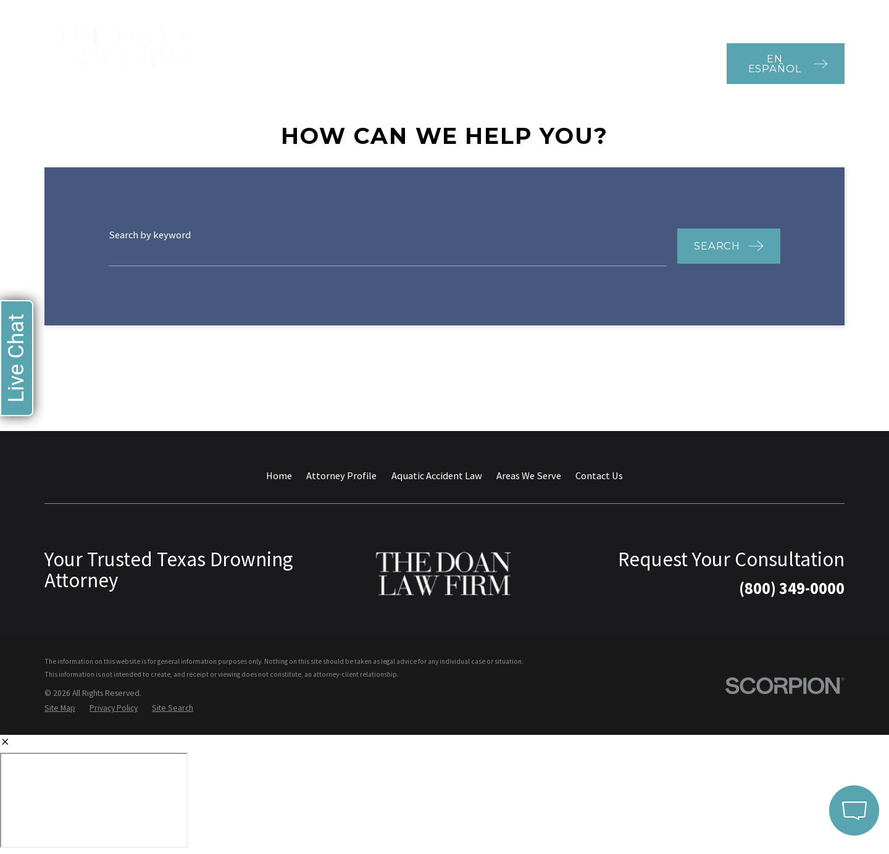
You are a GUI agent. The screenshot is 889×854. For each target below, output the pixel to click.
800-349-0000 (796, 16)
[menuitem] (59, 708)
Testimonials (472, 16)
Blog (633, 16)
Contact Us (599, 475)
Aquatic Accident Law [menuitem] (385, 63)
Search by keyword (150, 234)
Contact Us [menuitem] (686, 63)
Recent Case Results (561, 16)
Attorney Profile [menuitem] (291, 63)
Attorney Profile (341, 475)
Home (279, 475)
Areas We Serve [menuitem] (464, 63)
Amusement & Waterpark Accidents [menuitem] (572, 63)
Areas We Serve (528, 475)
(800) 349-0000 (792, 588)
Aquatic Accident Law (436, 475)
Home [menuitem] (243, 63)
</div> (94, 800)
